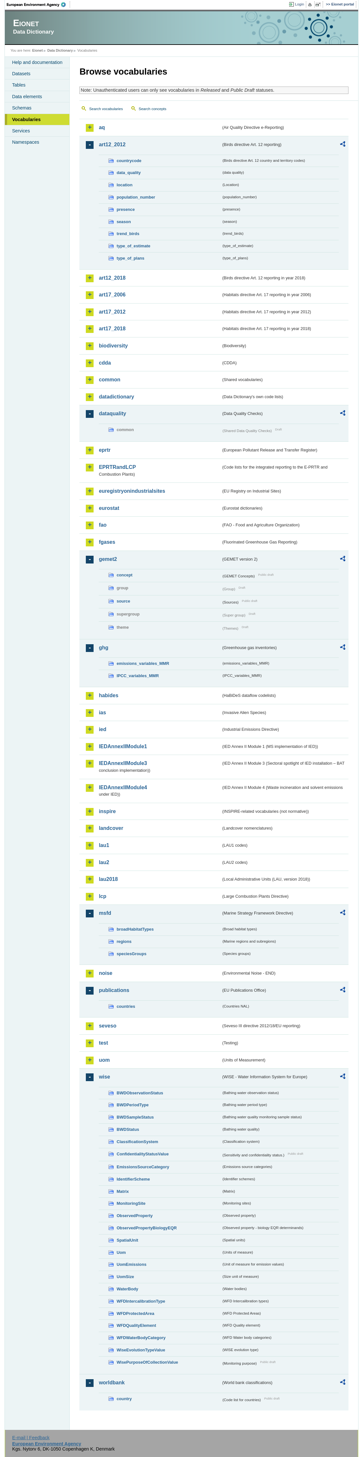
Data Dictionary (60, 50)
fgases (107, 542)
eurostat (109, 508)
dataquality (112, 413)
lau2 (104, 862)
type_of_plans (130, 258)
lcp (102, 896)
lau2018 (108, 879)
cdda (105, 363)
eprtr (104, 450)
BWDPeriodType (132, 1104)
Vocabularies (26, 119)
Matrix (122, 1191)
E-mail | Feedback (31, 1437)
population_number (135, 197)
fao (102, 525)
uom (104, 1060)
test (103, 1043)
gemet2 (108, 559)
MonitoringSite (131, 1203)
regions (123, 941)
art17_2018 (112, 328)
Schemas (21, 107)
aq (102, 127)
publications (114, 990)
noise (105, 973)
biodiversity (113, 345)
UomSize (125, 1276)
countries (125, 1006)
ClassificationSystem (137, 1141)
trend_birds (127, 233)
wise (104, 1077)
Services (21, 130)
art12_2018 (112, 278)
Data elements (27, 96)
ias (102, 712)
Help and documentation (37, 62)
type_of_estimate (133, 245)
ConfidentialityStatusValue (142, 1154)
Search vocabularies (106, 109)
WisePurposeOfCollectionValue (147, 1362)
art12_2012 (112, 144)
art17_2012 (112, 312)
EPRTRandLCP (117, 467)
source (123, 601)
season (123, 221)
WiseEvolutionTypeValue (140, 1350)
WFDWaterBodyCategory (141, 1337)
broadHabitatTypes (135, 929)
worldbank (112, 1382)
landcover (111, 828)
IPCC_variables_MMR (137, 675)
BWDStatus (127, 1129)
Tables (18, 85)
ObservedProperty (134, 1215)
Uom (121, 1252)
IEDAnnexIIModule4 (123, 787)
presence (125, 209)
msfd (105, 913)
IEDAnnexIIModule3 (123, 763)
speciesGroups (131, 953)
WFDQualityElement (136, 1325)
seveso (107, 1025)
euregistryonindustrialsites (132, 491)
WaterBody (127, 1288)
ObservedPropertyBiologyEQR (146, 1227)
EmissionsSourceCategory (142, 1166)
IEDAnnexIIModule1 (123, 746)
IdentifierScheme (133, 1179)
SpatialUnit (127, 1240)
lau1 (104, 845)
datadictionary (116, 396)
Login (299, 4)
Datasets (21, 73)
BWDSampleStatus (135, 1117)
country (124, 1398)
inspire (107, 811)
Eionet (37, 50)
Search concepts (152, 109)
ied (102, 729)
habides (108, 695)
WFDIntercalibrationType (140, 1301)
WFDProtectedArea (135, 1313)
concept (124, 575)
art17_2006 (112, 294)
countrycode (128, 160)
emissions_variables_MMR (142, 663)
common (109, 379)
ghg (103, 647)
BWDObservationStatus (139, 1092)
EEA (38, 4)
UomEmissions (131, 1264)
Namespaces (25, 142)
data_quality (128, 172)
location (124, 184)
